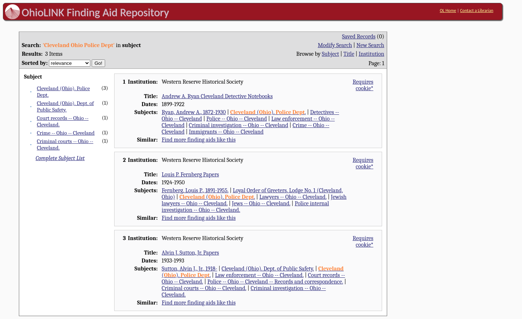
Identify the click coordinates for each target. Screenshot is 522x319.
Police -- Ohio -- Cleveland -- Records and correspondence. (275, 281)
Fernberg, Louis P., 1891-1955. (195, 190)
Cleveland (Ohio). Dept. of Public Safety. (65, 106)
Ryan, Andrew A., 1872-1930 (194, 112)
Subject (330, 54)
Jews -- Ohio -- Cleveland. (261, 203)
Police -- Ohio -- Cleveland (236, 119)
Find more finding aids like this (199, 140)
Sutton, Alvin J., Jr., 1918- (189, 268)
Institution (371, 54)
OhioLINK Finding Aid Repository (95, 12)
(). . (268, 112)
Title (348, 54)
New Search (370, 45)
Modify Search (335, 45)
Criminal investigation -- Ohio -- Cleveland (238, 125)
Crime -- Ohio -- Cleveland (66, 133)
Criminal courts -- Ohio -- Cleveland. (204, 288)
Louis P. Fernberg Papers (190, 174)
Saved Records (359, 36)
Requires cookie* (363, 85)
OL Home (448, 10)
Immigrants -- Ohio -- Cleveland (226, 132)
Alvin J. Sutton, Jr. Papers (190, 252)
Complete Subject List (60, 158)
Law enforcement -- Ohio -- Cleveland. (259, 275)
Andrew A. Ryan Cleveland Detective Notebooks (217, 96)
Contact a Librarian (476, 10)
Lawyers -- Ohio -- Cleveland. (292, 197)
